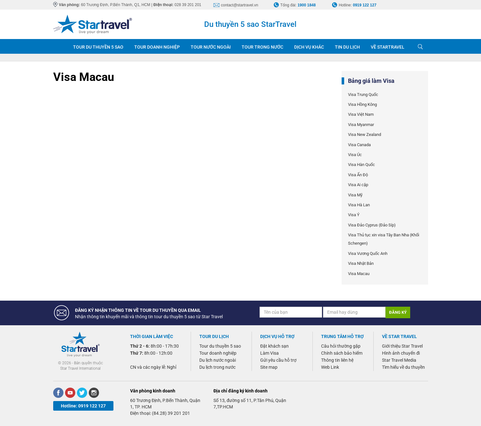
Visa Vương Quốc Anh (367, 253)
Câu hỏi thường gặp (341, 346)
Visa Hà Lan (359, 204)
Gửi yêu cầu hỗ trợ (278, 360)
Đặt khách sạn (274, 346)
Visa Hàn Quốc (361, 164)
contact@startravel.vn (239, 5)
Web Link (330, 367)
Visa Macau (358, 273)
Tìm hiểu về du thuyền (403, 367)
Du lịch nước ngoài (217, 360)
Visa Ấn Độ (358, 174)
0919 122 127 (364, 5)
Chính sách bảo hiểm (341, 353)
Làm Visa (269, 353)
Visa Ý (354, 214)
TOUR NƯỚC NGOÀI (211, 47)
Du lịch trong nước (217, 367)
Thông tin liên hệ (337, 360)
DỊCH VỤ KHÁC (309, 47)
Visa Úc (355, 154)
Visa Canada (359, 144)
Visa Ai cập (358, 184)
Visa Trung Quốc (363, 94)
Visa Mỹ (355, 195)
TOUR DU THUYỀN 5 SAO (98, 47)
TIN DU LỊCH (347, 47)
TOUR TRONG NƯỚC (262, 47)
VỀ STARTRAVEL (387, 47)
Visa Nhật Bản (361, 263)
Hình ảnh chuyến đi (401, 353)
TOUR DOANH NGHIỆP (157, 47)
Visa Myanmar (361, 124)
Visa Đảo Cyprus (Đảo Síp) (372, 225)
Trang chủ (60, 46)
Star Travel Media (399, 360)
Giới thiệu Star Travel (402, 346)
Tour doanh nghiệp (217, 353)
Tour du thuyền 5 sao (220, 346)
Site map (269, 367)
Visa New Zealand (364, 134)
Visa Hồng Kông (362, 104)
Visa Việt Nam (361, 114)
